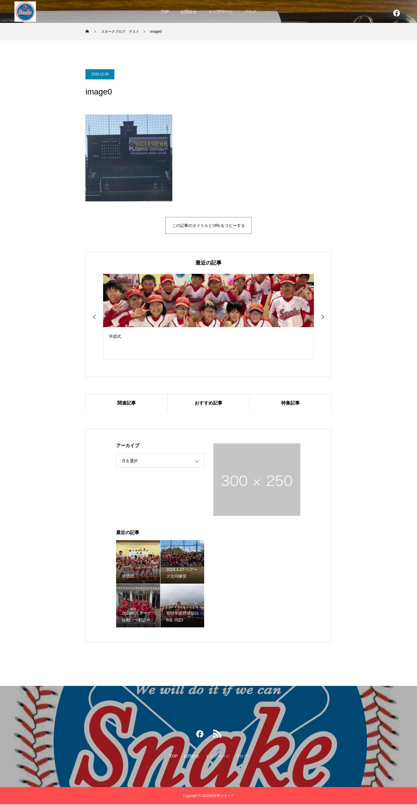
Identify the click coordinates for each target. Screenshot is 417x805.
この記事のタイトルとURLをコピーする (208, 225)
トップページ (220, 11)
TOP (165, 11)
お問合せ (188, 11)
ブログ (250, 11)
